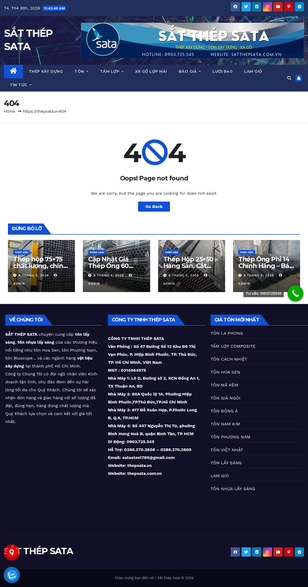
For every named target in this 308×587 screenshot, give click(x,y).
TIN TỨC (21, 85)
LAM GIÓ (253, 71)
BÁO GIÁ (190, 71)
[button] (289, 78)
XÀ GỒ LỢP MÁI (151, 71)
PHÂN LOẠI (97, 252)
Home (9, 111)
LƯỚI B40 (222, 71)
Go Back (154, 206)
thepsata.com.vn (144, 473)
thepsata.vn (139, 465)
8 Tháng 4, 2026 (34, 275)
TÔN (81, 71)
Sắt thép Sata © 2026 (175, 578)
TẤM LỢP (112, 71)
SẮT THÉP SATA (38, 551)
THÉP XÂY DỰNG (46, 71)
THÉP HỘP (21, 252)
